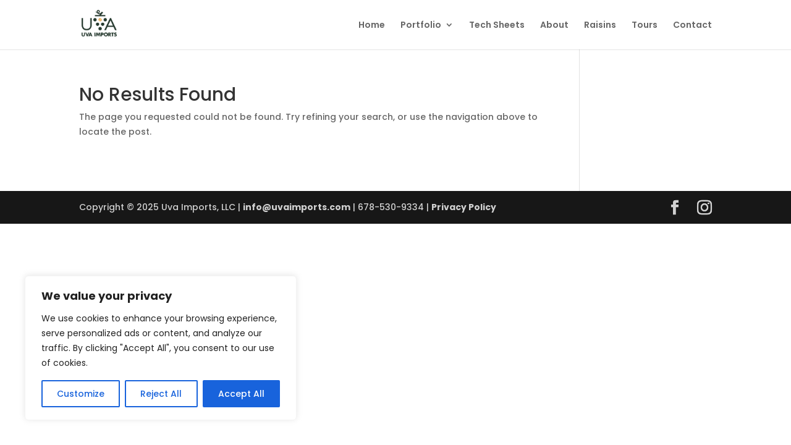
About (554, 25)
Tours (645, 25)
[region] (161, 348)
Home (371, 25)
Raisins (600, 25)
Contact (692, 25)
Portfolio (420, 25)
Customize (80, 394)
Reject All (161, 394)
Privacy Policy (463, 207)
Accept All (241, 394)
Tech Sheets (497, 25)
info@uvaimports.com (296, 207)
